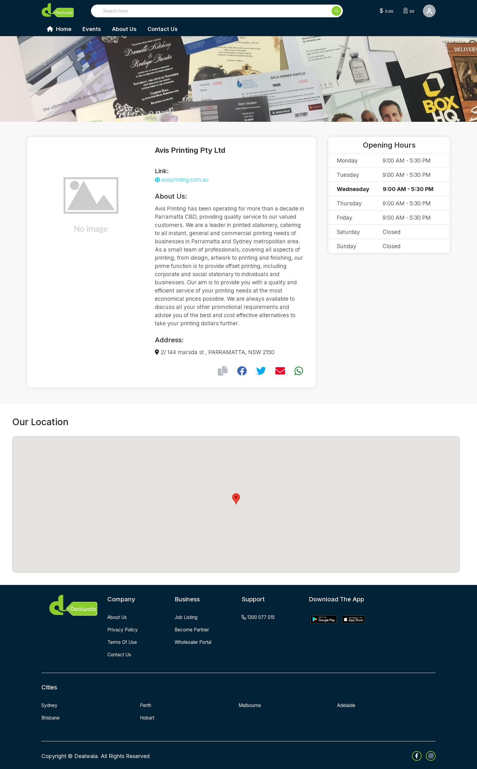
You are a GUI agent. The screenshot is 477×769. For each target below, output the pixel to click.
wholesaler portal (195, 641)
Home (59, 29)
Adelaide (347, 704)
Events (91, 29)
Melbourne (251, 704)
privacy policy (123, 629)
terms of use (123, 641)
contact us (120, 654)
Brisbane (51, 716)
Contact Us (163, 29)
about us (118, 617)
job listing (187, 617)
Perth (146, 704)
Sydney (50, 704)
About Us (124, 29)
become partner (194, 629)
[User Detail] (429, 11)
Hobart (148, 716)
